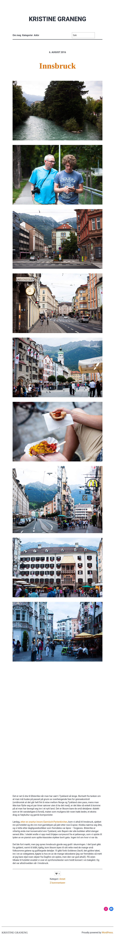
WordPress (107, 932)
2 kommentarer (57, 882)
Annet (62, 879)
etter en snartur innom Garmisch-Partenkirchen (44, 821)
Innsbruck (57, 65)
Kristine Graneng (57, 19)
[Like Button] (56, 873)
